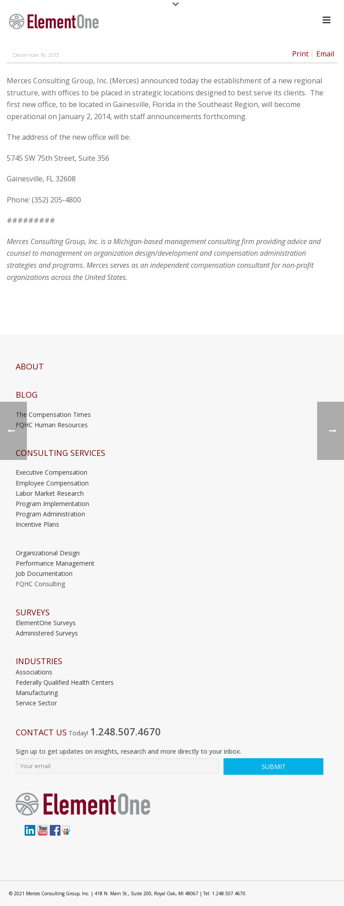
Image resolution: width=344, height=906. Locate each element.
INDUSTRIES (39, 661)
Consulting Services (60, 453)
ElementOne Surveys (46, 622)
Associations (34, 672)
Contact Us (41, 732)
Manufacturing (37, 692)
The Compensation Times (53, 414)
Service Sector (36, 703)
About (30, 366)
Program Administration (50, 514)
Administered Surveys (47, 633)
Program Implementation (52, 503)
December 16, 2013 (36, 55)
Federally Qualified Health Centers (65, 682)
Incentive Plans (37, 524)
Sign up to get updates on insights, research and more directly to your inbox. (128, 751)
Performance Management (55, 563)
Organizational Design (48, 553)
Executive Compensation (51, 472)
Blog (27, 395)
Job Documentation (44, 573)
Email (325, 53)
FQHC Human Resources (52, 425)
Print (300, 53)
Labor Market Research (50, 493)
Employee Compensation (52, 483)
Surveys (33, 612)
